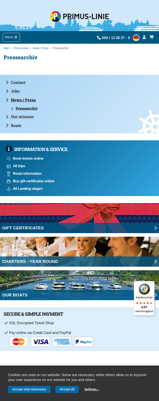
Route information (24, 173)
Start (6, 48)
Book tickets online (25, 158)
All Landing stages (24, 189)
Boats (13, 125)
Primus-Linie (21, 48)
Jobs (13, 91)
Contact (15, 82)
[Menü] (152, 283)
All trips (16, 166)
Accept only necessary (29, 389)
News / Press (41, 48)
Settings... (91, 389)
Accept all (67, 389)
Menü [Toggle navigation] (11, 37)
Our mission (20, 116)
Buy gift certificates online (30, 181)
